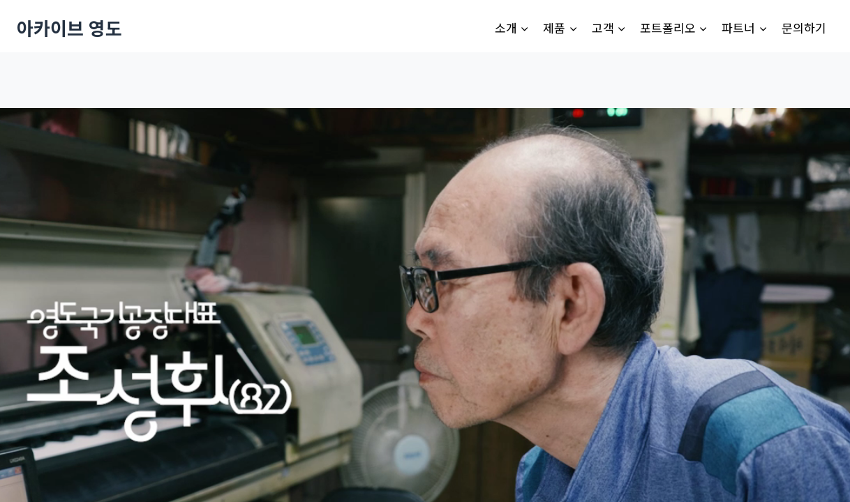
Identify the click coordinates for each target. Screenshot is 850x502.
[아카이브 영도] (69, 27)
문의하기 (804, 27)
